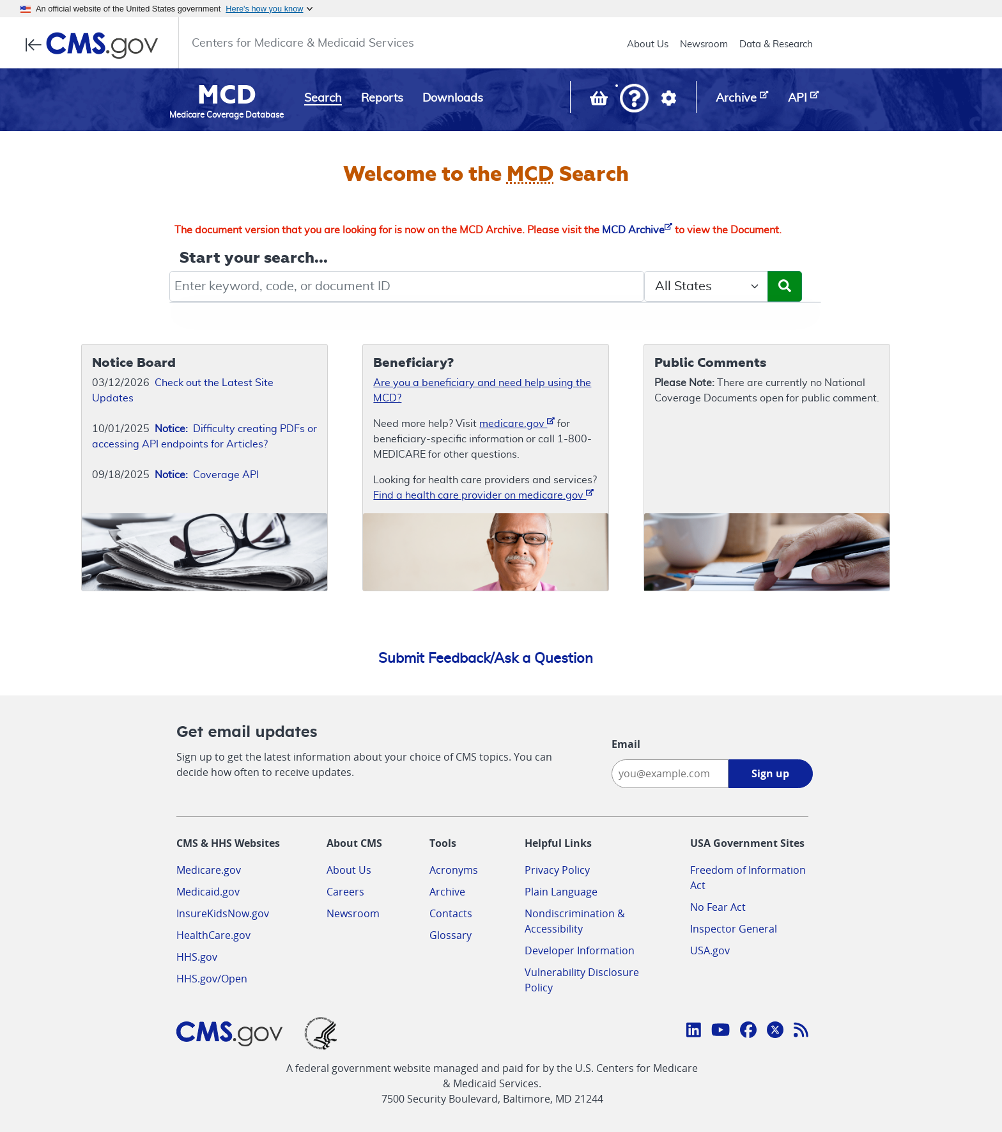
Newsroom (704, 44)
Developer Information (580, 950)
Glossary (450, 935)
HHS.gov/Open (211, 979)
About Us (647, 44)
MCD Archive (637, 230)
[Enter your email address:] (670, 773)
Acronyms (453, 870)
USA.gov (710, 950)
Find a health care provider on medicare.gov (483, 494)
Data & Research (776, 44)
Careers (345, 892)
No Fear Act (718, 907)
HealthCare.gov (213, 935)
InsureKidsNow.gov (222, 913)
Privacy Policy (557, 870)
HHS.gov (196, 957)
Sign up (770, 773)
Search (323, 98)
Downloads (452, 98)
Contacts (450, 913)
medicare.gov (517, 423)
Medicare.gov (208, 870)
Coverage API (207, 475)
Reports (382, 98)
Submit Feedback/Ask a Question (485, 658)
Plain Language (561, 892)
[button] (634, 99)
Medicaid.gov (208, 892)
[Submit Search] (784, 286)
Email (626, 744)
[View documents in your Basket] (600, 101)
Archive (447, 892)
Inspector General (733, 929)
